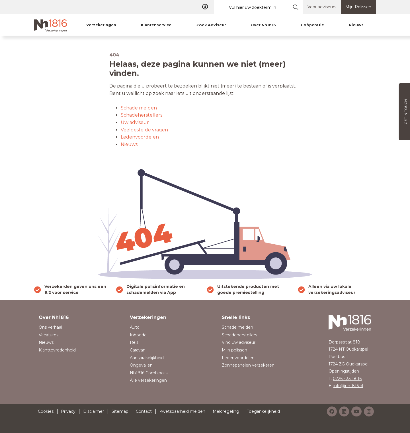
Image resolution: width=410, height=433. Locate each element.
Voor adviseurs (322, 6)
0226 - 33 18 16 (347, 378)
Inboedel (138, 335)
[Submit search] (295, 7)
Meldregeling (226, 411)
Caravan (137, 350)
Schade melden (139, 108)
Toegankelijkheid (263, 411)
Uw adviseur (135, 122)
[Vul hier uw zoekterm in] (251, 7)
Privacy (68, 411)
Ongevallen (141, 365)
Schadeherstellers (141, 115)
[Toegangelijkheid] (205, 7)
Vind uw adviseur (238, 342)
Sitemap (120, 411)
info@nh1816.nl (348, 385)
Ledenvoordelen (140, 137)
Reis (134, 342)
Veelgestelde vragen (144, 130)
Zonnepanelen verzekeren (248, 365)
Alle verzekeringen (148, 380)
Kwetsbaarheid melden (182, 411)
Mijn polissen (234, 350)
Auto (135, 327)
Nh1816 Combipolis (148, 372)
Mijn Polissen (358, 6)
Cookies (46, 411)
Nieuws (129, 144)
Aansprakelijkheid (147, 357)
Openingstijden (344, 371)
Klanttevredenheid (57, 350)
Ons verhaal (50, 327)
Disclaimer (93, 411)
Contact (144, 411)
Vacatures (48, 335)
